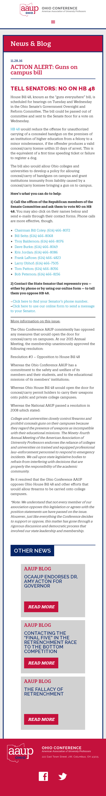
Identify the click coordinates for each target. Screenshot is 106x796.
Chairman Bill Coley (30, 230)
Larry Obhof (24, 263)
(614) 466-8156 (49, 274)
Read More (41, 606)
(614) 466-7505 (47, 263)
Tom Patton (24, 269)
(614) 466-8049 (46, 247)
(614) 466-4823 (49, 258)
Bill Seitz (21, 236)
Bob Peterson (25, 274)
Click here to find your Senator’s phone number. (50, 301)
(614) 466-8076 (52, 241)
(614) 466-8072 (58, 230)
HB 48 (15, 129)
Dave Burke (24, 247)
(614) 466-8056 (46, 269)
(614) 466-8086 (46, 252)
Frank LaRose (25, 258)
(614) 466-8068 (41, 236)
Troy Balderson (27, 241)
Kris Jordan (24, 252)
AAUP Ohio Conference (53, 9)
